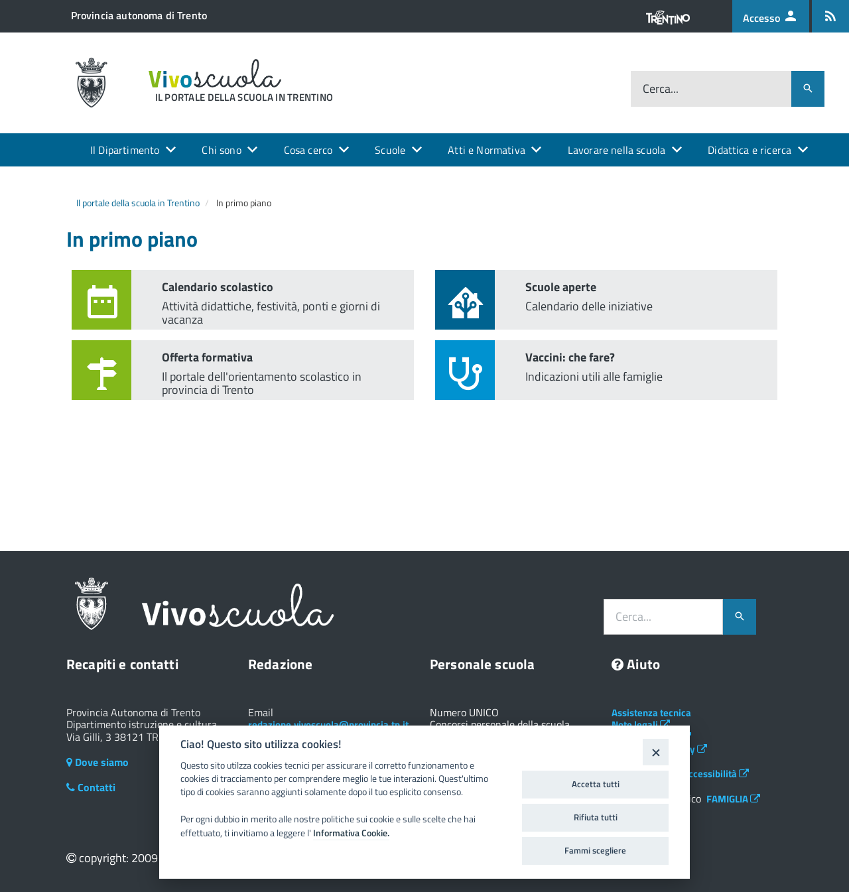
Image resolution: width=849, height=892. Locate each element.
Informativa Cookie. (351, 833)
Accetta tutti (596, 784)
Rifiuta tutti (596, 817)
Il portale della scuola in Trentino (138, 203)
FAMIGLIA (733, 798)
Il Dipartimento (124, 150)
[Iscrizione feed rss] (830, 16)
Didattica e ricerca (749, 150)
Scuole (390, 150)
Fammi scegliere (595, 850)
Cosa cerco (308, 150)
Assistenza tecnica (651, 712)
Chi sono (221, 150)
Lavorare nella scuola (616, 150)
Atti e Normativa (486, 150)
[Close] (656, 752)
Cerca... (661, 89)
